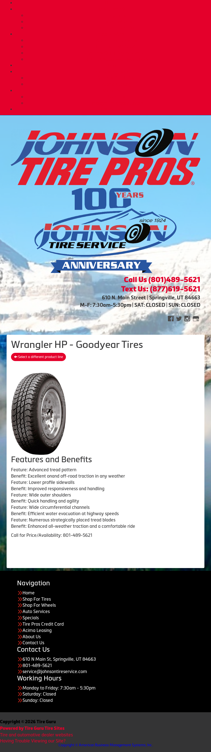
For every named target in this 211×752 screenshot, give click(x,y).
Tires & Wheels (111, 9)
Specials (31, 617)
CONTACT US (111, 109)
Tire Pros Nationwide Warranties (116, 59)
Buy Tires (116, 15)
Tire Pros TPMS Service (116, 46)
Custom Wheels (116, 21)
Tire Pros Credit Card (116, 77)
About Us (111, 90)
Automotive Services (116, 40)
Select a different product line (38, 357)
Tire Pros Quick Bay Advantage (116, 52)
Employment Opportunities (117, 103)
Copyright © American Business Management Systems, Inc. (105, 745)
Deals (111, 65)
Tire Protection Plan (116, 27)
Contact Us (33, 642)
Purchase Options (111, 71)
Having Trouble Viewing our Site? (32, 740)
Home (111, 2)
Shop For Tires (37, 599)
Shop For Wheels (39, 605)
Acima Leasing (116, 84)
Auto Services (111, 34)
